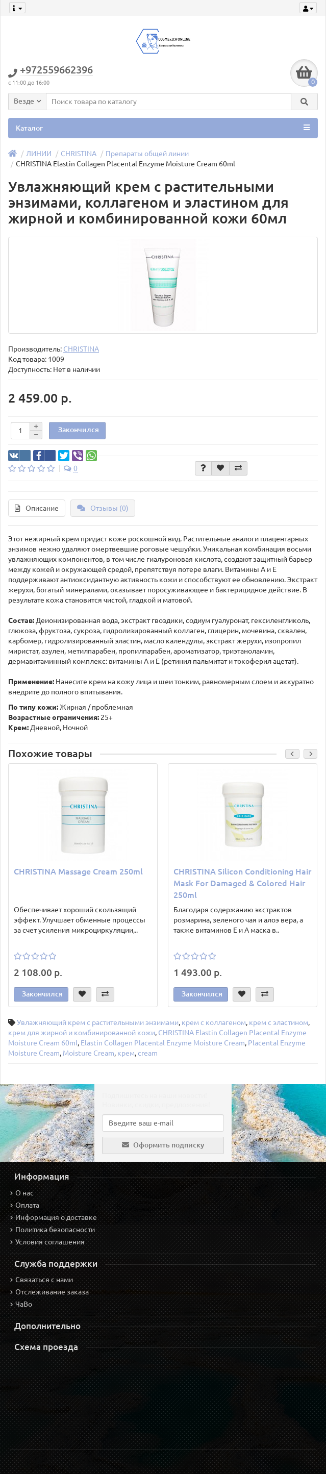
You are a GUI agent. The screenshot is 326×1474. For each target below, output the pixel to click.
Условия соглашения (47, 1242)
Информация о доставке (53, 1217)
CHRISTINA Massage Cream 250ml (78, 871)
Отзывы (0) (103, 508)
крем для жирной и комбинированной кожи (81, 1033)
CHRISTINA (78, 153)
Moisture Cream (88, 1053)
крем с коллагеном (214, 1022)
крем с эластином (278, 1022)
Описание (37, 508)
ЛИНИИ (39, 153)
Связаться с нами (41, 1280)
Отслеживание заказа (49, 1292)
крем (126, 1053)
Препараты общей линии (147, 153)
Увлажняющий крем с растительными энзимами (98, 1022)
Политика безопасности (52, 1230)
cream (148, 1053)
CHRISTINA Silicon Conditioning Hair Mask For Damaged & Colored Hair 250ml (242, 883)
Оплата (24, 1205)
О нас (22, 1193)
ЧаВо (21, 1304)
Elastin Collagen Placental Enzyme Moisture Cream (163, 1043)
